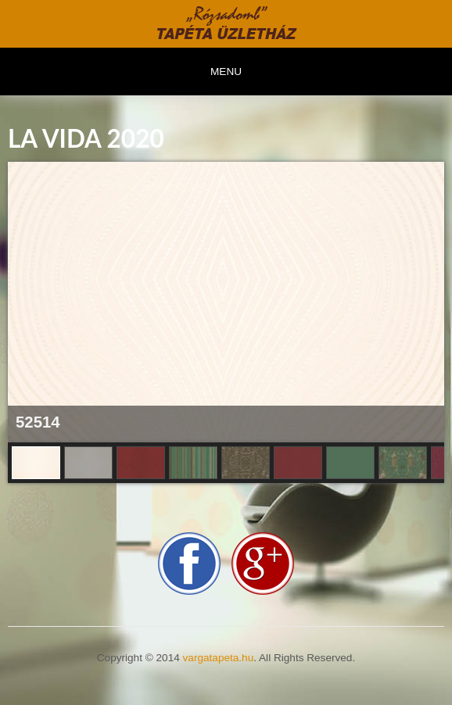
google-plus (262, 563)
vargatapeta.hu (218, 658)
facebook (189, 563)
